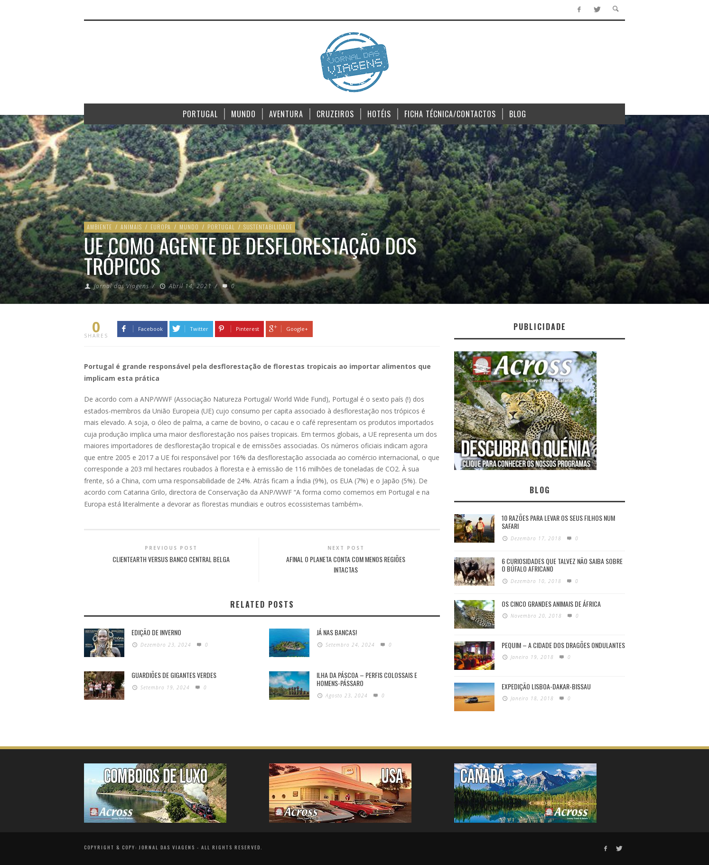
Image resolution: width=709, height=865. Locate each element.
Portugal (221, 227)
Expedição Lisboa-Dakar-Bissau (546, 686)
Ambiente (99, 227)
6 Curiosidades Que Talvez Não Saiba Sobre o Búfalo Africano (562, 565)
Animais (131, 227)
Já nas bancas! (337, 632)
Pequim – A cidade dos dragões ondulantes (563, 645)
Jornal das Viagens (121, 286)
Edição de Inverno (156, 632)
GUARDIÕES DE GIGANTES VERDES (173, 675)
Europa (160, 227)
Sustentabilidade (267, 227)
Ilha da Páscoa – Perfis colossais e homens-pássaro (367, 679)
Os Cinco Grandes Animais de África (551, 604)
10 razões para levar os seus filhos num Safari (558, 522)
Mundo (189, 227)
